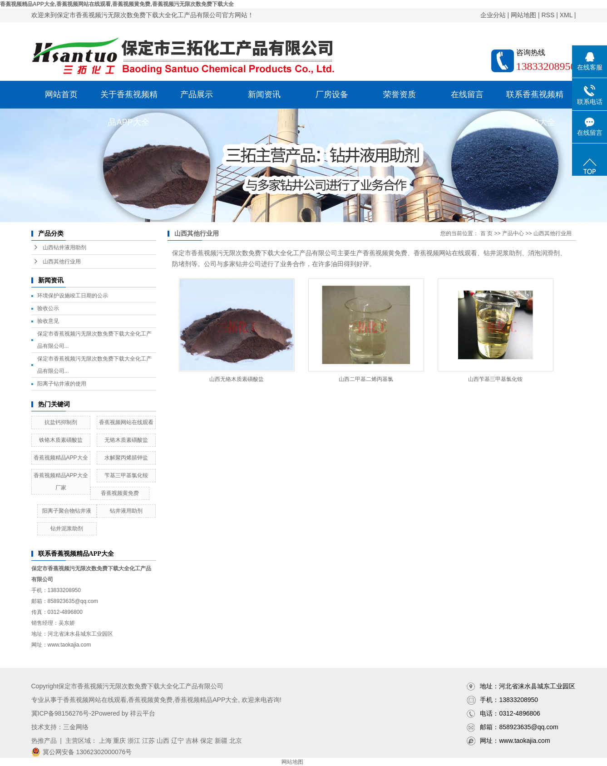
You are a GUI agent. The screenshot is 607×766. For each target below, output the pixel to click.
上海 (105, 740)
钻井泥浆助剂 (66, 528)
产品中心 (513, 233)
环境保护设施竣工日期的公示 (72, 295)
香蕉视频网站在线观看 (126, 422)
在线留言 (467, 94)
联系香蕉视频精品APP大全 (534, 99)
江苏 (148, 740)
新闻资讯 (264, 94)
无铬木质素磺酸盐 (126, 440)
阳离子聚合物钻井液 (66, 511)
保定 (206, 740)
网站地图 (523, 15)
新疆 (221, 740)
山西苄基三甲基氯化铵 (495, 379)
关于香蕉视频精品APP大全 (129, 99)
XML (566, 15)
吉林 (192, 740)
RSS (547, 15)
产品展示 (196, 94)
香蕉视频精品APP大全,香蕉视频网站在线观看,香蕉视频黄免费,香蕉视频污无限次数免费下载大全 (117, 4)
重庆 (119, 740)
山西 (163, 740)
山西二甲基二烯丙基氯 (366, 379)
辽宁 (177, 740)
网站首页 (61, 94)
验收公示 (48, 308)
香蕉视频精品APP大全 (61, 458)
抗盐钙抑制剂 (60, 422)
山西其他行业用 (62, 261)
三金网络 (76, 727)
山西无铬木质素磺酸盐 (236, 379)
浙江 (134, 740)
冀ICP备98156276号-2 (63, 713)
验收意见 (48, 321)
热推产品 (44, 740)
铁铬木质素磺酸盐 (61, 440)
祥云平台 (142, 713)
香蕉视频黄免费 (120, 493)
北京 (235, 740)
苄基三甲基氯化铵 (126, 475)
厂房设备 (332, 94)
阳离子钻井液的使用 (61, 384)
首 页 (486, 233)
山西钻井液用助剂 (64, 247)
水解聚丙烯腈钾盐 (126, 458)
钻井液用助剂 (126, 511)
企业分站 (493, 15)
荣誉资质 (399, 94)
